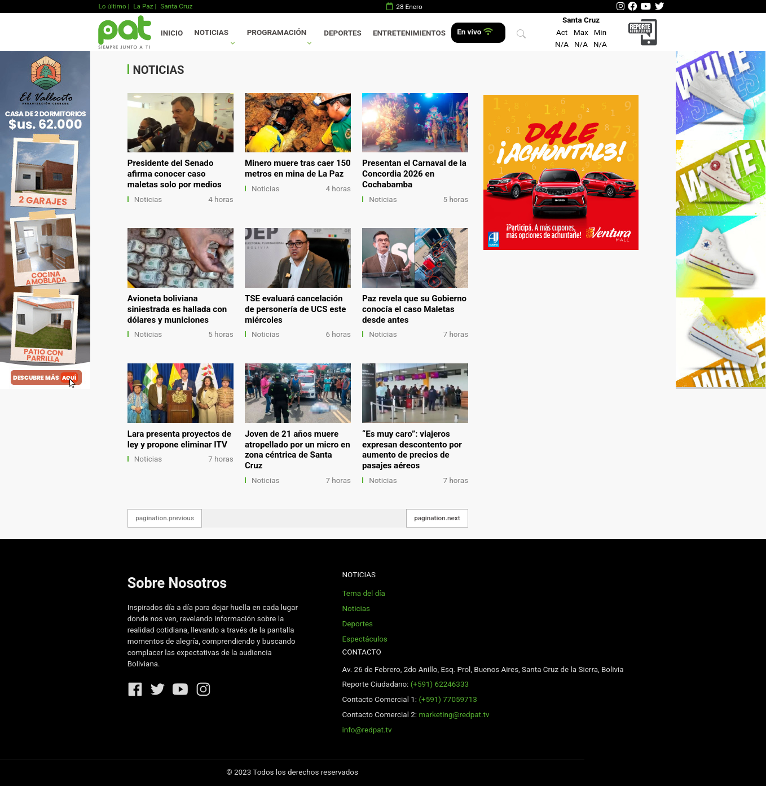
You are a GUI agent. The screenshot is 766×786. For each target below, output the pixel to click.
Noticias (211, 32)
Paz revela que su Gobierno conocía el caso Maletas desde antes (414, 309)
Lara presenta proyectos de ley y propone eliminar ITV (179, 439)
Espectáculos (364, 639)
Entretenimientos (409, 33)
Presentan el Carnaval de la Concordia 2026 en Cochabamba (414, 174)
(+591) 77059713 (448, 699)
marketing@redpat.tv (454, 714)
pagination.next (437, 518)
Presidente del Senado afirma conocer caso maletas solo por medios (174, 174)
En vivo (474, 32)
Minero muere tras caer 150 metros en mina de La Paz (298, 168)
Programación (277, 32)
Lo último (112, 6)
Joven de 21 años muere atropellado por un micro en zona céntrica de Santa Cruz (297, 450)
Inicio (172, 33)
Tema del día (363, 593)
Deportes (343, 33)
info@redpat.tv (366, 730)
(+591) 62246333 (440, 684)
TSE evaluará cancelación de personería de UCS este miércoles (295, 309)
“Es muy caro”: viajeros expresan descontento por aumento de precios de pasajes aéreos (412, 450)
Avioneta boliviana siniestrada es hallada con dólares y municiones (177, 309)
